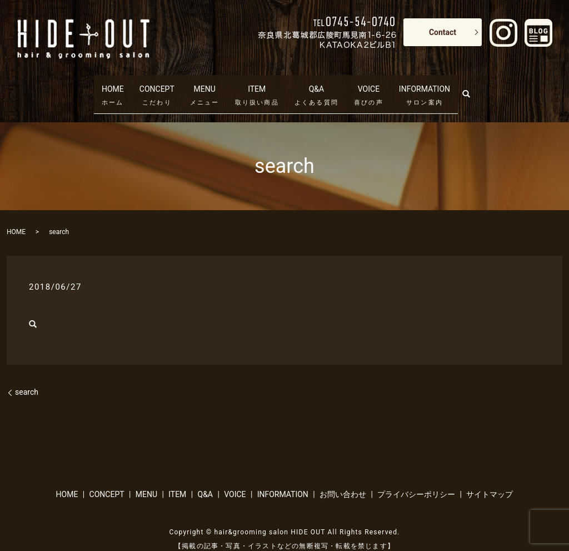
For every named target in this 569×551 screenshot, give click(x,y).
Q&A (316, 84)
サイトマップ (489, 477)
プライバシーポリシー (416, 477)
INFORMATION (431, 84)
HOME (102, 84)
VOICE (369, 84)
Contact (442, 32)
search (484, 82)
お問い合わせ (343, 477)
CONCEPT (153, 84)
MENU (204, 84)
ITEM (257, 84)
